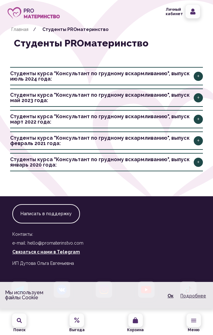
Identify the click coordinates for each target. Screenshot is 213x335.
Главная (19, 29)
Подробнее (193, 295)
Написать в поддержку (46, 213)
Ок (170, 295)
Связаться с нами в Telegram (46, 251)
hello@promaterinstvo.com (55, 243)
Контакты (22, 234)
